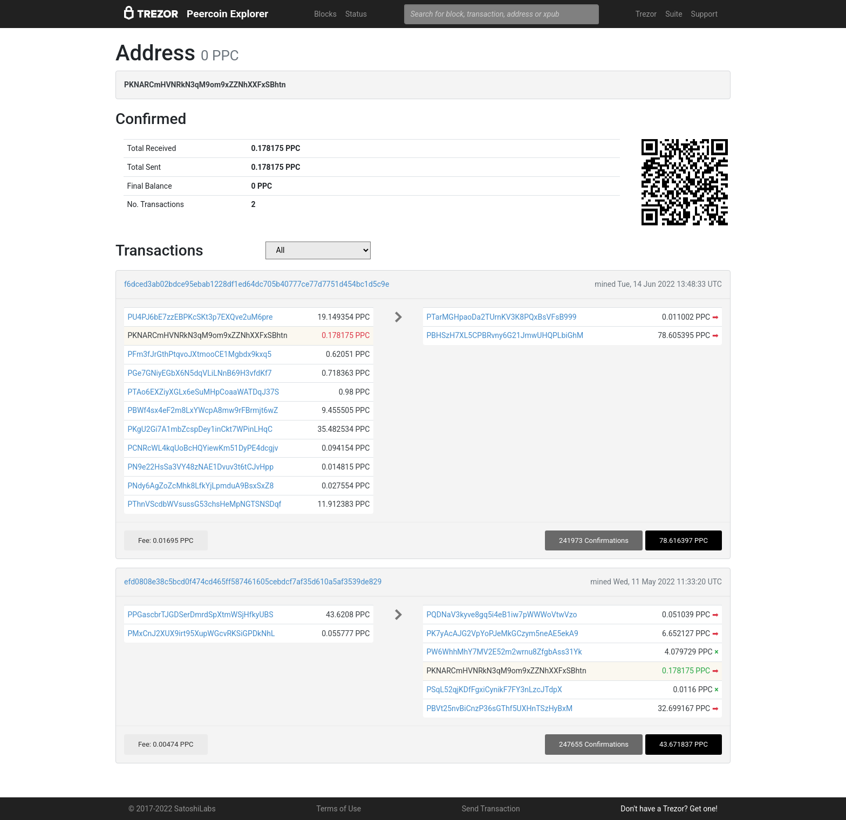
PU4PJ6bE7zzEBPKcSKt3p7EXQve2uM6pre (199, 317)
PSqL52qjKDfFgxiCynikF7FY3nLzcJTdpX (494, 689)
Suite (673, 14)
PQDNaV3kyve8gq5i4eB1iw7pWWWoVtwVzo (501, 614)
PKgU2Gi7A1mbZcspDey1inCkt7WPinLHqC (199, 429)
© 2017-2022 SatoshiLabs (172, 808)
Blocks (325, 14)
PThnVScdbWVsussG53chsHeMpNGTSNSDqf (204, 504)
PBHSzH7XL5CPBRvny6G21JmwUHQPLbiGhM (504, 335)
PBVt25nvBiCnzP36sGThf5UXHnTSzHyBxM (499, 708)
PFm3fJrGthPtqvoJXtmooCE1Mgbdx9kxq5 (199, 354)
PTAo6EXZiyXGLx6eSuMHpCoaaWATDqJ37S (203, 392)
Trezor (646, 14)
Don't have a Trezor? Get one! (669, 808)
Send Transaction (491, 808)
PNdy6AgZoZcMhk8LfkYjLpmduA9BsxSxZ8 (200, 485)
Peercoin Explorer (227, 14)
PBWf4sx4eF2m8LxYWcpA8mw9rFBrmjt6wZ (202, 410)
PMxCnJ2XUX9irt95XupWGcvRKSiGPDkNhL (201, 633)
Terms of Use (338, 808)
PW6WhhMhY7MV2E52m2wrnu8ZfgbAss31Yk (504, 651)
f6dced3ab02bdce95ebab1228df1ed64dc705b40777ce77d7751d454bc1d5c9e (256, 284)
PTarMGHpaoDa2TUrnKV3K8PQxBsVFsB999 (501, 317)
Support (704, 14)
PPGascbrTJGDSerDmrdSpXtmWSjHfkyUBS (200, 614)
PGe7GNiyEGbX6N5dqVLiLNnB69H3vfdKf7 (199, 373)
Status (356, 14)
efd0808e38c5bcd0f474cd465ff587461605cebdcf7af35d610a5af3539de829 (252, 581)
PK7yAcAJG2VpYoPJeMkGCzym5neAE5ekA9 (502, 633)
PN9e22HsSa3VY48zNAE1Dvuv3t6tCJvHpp (200, 467)
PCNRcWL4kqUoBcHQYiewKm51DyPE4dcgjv (202, 448)
